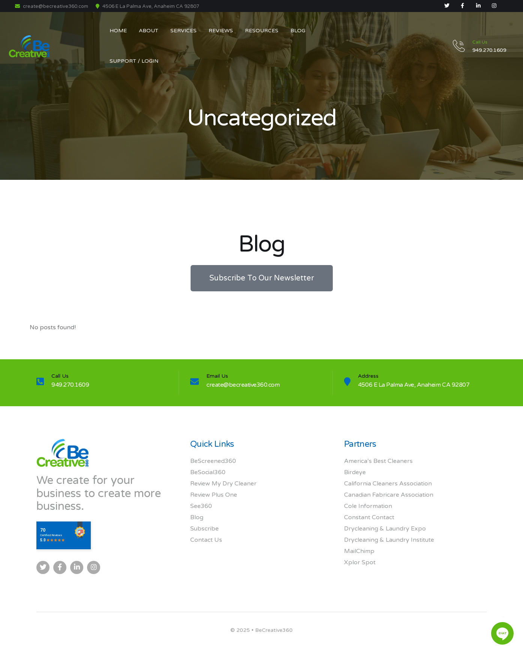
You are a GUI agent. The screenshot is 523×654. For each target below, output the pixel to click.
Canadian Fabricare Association (388, 495)
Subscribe (204, 528)
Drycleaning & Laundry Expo (385, 528)
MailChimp (359, 551)
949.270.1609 (70, 385)
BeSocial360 (207, 472)
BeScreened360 (213, 461)
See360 (201, 506)
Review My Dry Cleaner (223, 483)
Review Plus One (213, 495)
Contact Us (206, 540)
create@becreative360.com (51, 6)
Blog (196, 517)
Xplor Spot (360, 562)
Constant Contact (369, 517)
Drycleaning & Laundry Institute (389, 540)
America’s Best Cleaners (378, 461)
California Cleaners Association (388, 483)
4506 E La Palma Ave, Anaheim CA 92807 (413, 385)
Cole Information (368, 506)
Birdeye (355, 472)
